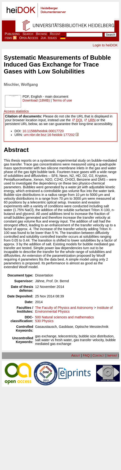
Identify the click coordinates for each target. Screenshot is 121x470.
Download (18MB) (36, 100)
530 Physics (44, 321)
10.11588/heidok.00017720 (43, 131)
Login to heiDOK (105, 45)
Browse (41, 34)
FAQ (86, 355)
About (75, 355)
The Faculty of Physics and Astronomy (64, 308)
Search (27, 34)
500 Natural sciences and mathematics (64, 317)
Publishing (12, 34)
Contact (98, 355)
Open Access (28, 38)
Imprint (112, 355)
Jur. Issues (49, 38)
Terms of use (62, 100)
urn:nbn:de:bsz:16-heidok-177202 (49, 135)
